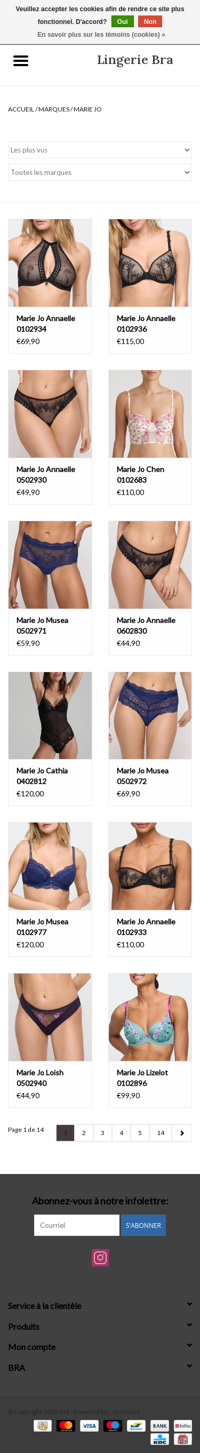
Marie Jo (88, 109)
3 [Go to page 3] (103, 1133)
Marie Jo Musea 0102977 (42, 927)
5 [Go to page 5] (140, 1133)
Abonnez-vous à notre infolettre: (100, 1201)
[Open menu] (21, 60)
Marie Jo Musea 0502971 (42, 625)
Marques (53, 109)
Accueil (21, 109)
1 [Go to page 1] (65, 1133)
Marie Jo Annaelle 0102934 (46, 323)
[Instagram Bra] (100, 1257)
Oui (122, 22)
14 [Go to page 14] (160, 1133)
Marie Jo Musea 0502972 (143, 776)
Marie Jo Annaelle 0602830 (146, 625)
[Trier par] (100, 149)
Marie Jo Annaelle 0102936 (146, 323)
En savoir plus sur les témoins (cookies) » (101, 34)
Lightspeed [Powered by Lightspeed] (124, 1412)
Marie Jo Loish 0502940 (40, 1078)
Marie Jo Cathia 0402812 (42, 776)
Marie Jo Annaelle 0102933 (146, 927)
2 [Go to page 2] (84, 1133)
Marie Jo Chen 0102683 (140, 474)
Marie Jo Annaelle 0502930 (46, 474)
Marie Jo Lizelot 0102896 (142, 1078)
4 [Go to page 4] (121, 1133)
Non (150, 22)
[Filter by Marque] (100, 172)
